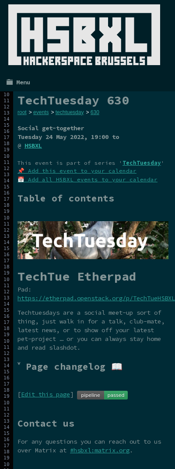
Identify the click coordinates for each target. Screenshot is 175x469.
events (41, 112)
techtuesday (70, 112)
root (22, 112)
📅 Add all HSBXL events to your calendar (88, 179)
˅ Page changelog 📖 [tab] (70, 366)
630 (95, 112)
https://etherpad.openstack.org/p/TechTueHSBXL (96, 298)
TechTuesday (141, 163)
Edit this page (45, 394)
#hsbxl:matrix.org (100, 450)
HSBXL (33, 145)
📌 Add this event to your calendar (77, 170)
